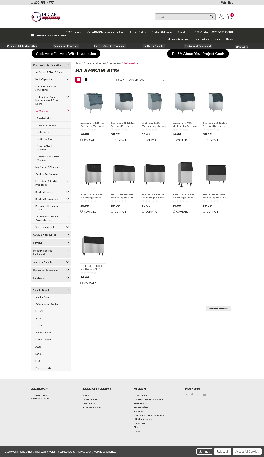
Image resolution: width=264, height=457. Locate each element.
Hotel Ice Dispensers (46, 125)
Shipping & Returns (179, 38)
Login (85, 399)
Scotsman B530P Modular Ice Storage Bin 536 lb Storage (154, 125)
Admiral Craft (42, 297)
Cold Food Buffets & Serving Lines (45, 88)
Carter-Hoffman (43, 339)
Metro (38, 360)
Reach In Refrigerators (46, 199)
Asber (38, 318)
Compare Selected (218, 308)
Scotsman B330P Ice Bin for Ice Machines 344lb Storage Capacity (92, 127)
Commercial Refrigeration (47, 65)
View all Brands (43, 367)
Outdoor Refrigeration (46, 174)
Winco (38, 325)
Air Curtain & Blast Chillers (48, 72)
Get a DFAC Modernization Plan (105, 32)
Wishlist (227, 2)
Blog (217, 38)
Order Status (88, 403)
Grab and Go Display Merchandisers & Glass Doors (46, 100)
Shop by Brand (41, 290)
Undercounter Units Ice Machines (48, 158)
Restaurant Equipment (45, 270)
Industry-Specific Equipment (42, 252)
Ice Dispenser (43, 132)
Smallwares (39, 278)
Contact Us (202, 38)
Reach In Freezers (44, 191)
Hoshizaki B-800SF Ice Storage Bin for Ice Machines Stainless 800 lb (91, 270)
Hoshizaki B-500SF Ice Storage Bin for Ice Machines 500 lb (91, 197)
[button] (22, 46)
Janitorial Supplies (43, 262)
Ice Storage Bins (44, 139)
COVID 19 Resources (44, 234)
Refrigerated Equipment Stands (47, 208)
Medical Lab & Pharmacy (47, 167)
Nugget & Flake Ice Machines (45, 148)
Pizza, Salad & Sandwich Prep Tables (47, 183)
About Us (183, 32)
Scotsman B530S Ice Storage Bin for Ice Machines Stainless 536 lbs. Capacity (215, 127)
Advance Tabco (43, 332)
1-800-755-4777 (42, 2)
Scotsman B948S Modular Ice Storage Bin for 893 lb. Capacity (185, 127)
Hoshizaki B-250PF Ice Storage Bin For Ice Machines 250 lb (214, 197)
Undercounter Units (45, 227)
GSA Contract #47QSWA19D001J (214, 32)
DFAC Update (140, 395)
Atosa (38, 346)
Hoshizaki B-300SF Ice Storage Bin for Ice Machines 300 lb (184, 197)
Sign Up (94, 399)
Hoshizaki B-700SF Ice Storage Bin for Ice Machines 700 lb (153, 197)
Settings (204, 451)
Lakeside (39, 311)
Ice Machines (41, 110)
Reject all (222, 451)
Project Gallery (162, 32)
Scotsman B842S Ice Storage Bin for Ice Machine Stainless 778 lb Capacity (123, 127)
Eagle (38, 353)
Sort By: (120, 79)
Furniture (38, 242)
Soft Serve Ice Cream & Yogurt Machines (46, 218)
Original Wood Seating (46, 304)
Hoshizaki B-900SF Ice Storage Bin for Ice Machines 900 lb (122, 197)
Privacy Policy (138, 32)
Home (229, 38)
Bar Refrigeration (43, 79)
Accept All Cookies (247, 451)
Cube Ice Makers (44, 118)
